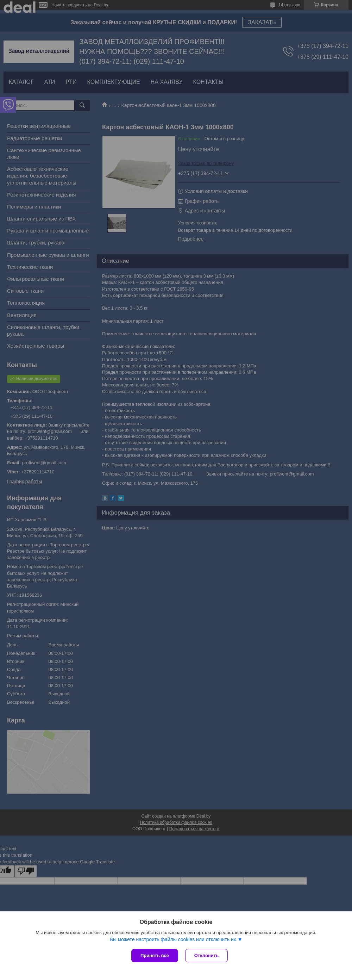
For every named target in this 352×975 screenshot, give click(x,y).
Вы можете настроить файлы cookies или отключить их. (173, 939)
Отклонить (206, 955)
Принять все (154, 955)
